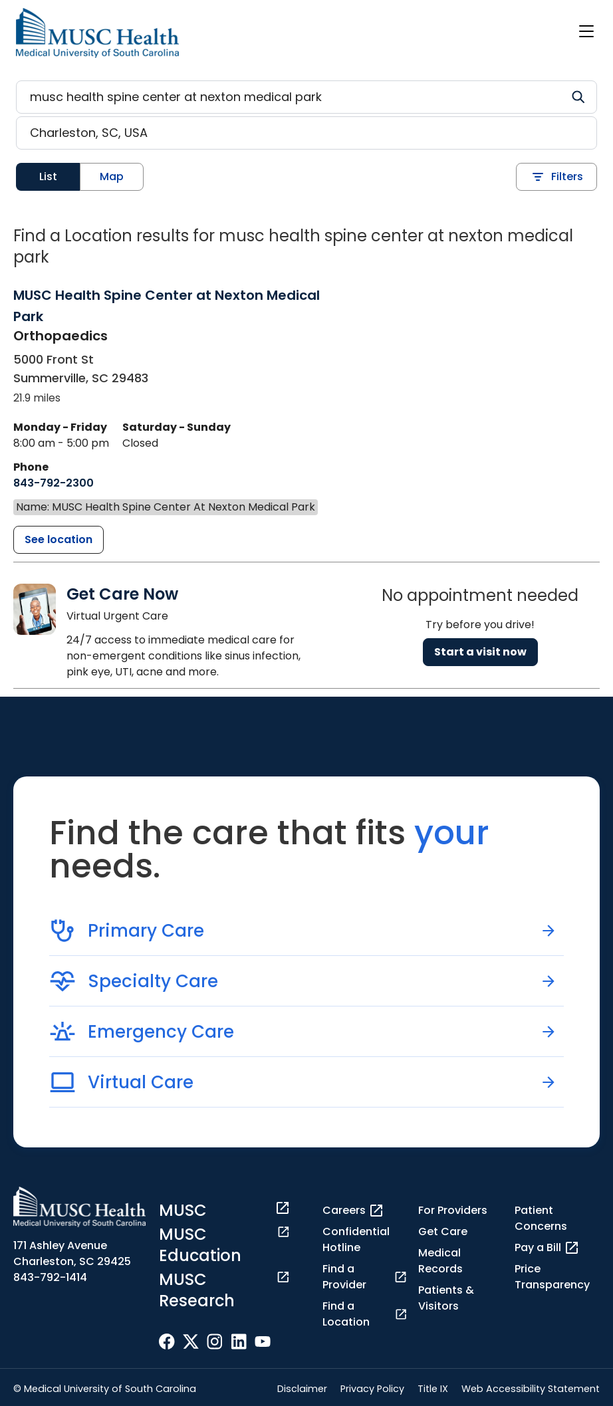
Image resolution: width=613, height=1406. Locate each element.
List (48, 176)
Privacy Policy (372, 1388)
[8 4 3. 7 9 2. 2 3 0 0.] (53, 483)
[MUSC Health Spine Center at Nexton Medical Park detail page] (58, 540)
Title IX (433, 1388)
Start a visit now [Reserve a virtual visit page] (480, 651)
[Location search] (306, 133)
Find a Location (365, 1314)
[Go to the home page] (97, 33)
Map (112, 176)
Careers (353, 1211)
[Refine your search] (306, 97)
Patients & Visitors (446, 1298)
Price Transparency (552, 1276)
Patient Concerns (541, 1218)
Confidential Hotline (356, 1239)
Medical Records (440, 1260)
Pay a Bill (547, 1248)
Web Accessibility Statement (530, 1388)
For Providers (452, 1210)
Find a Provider (365, 1276)
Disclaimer (302, 1388)
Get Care (442, 1231)
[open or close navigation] (586, 31)
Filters (556, 177)
